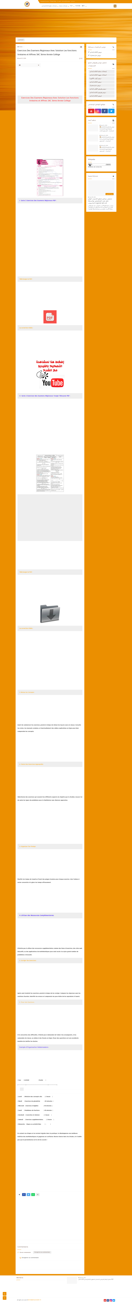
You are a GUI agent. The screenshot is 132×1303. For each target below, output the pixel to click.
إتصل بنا (59, 1)
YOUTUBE (77, 6)
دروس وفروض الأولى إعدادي (98, 89)
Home (20, 47)
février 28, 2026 (104, 145)
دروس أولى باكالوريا (95, 78)
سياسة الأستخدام (66, 1)
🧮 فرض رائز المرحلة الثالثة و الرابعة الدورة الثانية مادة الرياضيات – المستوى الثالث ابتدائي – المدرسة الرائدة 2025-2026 (107, 129)
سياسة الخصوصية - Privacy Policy (48, 1)
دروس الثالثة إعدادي (96, 52)
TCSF (71, 6)
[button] (24, 1194)
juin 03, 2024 (83, 1277)
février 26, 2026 (104, 135)
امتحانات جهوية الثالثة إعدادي (98, 75)
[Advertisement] (66, 23)
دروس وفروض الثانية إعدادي (98, 92)
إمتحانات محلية (63, 6)
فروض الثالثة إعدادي (96, 96)
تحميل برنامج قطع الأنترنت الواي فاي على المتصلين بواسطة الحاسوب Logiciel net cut (100, 201)
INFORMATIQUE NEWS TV (34, 1300)
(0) (80, 58)
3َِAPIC (83, 6)
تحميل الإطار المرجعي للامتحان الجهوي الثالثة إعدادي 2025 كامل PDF (95, 1279)
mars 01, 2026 (104, 125)
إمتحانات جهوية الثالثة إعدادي (49, 6)
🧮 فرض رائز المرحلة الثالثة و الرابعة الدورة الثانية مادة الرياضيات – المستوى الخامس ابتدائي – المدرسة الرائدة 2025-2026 (107, 149)
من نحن (73, 1)
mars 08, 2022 (92, 197)
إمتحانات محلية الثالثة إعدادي (98, 71)
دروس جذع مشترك (95, 55)
